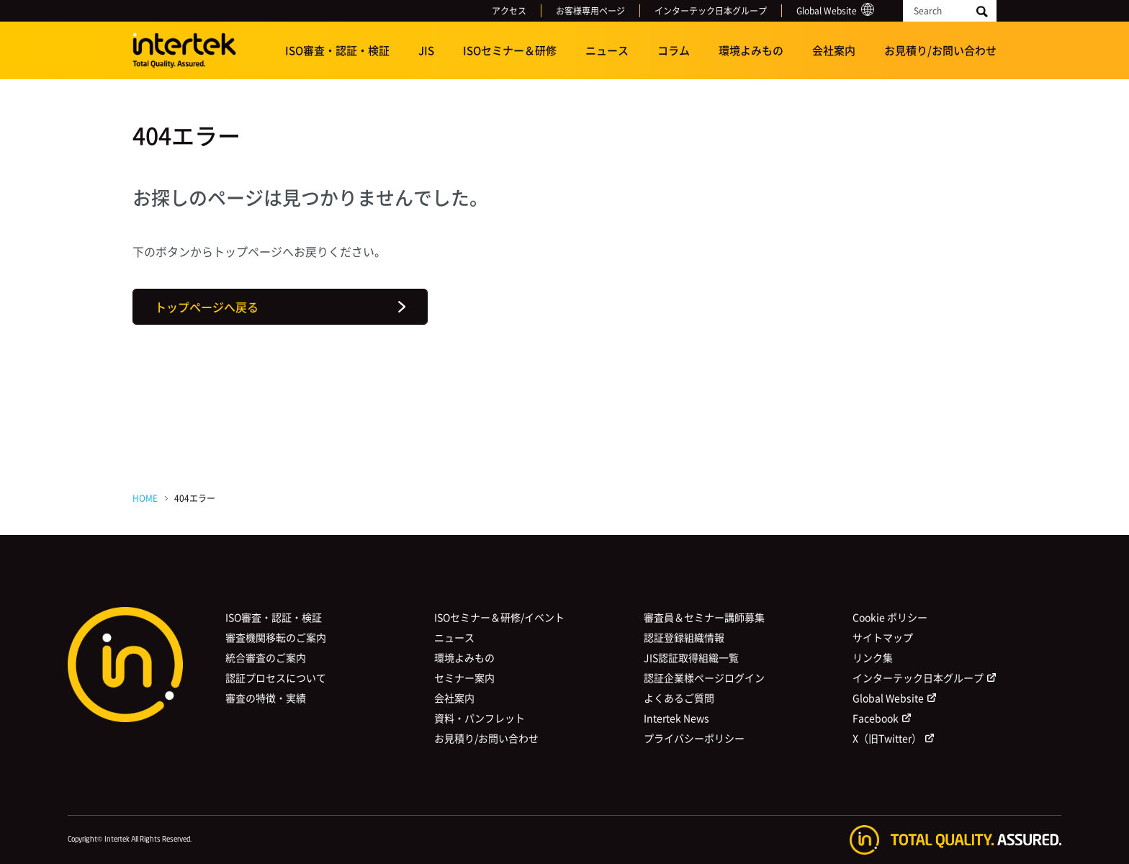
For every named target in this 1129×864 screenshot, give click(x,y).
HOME (145, 498)
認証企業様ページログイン (704, 677)
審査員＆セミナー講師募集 (704, 617)
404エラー (194, 498)
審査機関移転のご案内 (275, 637)
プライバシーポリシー (694, 738)
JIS (426, 50)
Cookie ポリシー (890, 617)
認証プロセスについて (275, 677)
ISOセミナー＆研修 (510, 50)
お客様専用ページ (590, 10)
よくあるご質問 (679, 697)
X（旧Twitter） (887, 738)
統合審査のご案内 (265, 657)
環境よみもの (751, 50)
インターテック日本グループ (711, 10)
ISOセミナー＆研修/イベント (499, 617)
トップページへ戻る (206, 306)
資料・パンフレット (479, 718)
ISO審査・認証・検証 (337, 50)
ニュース (607, 50)
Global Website (826, 10)
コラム (673, 50)
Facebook (876, 718)
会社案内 (833, 50)
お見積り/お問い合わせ (940, 50)
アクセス (509, 10)
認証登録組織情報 (684, 637)
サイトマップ (883, 637)
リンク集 (873, 657)
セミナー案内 (464, 677)
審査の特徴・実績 (265, 697)
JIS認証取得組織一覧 (691, 657)
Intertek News (676, 718)
